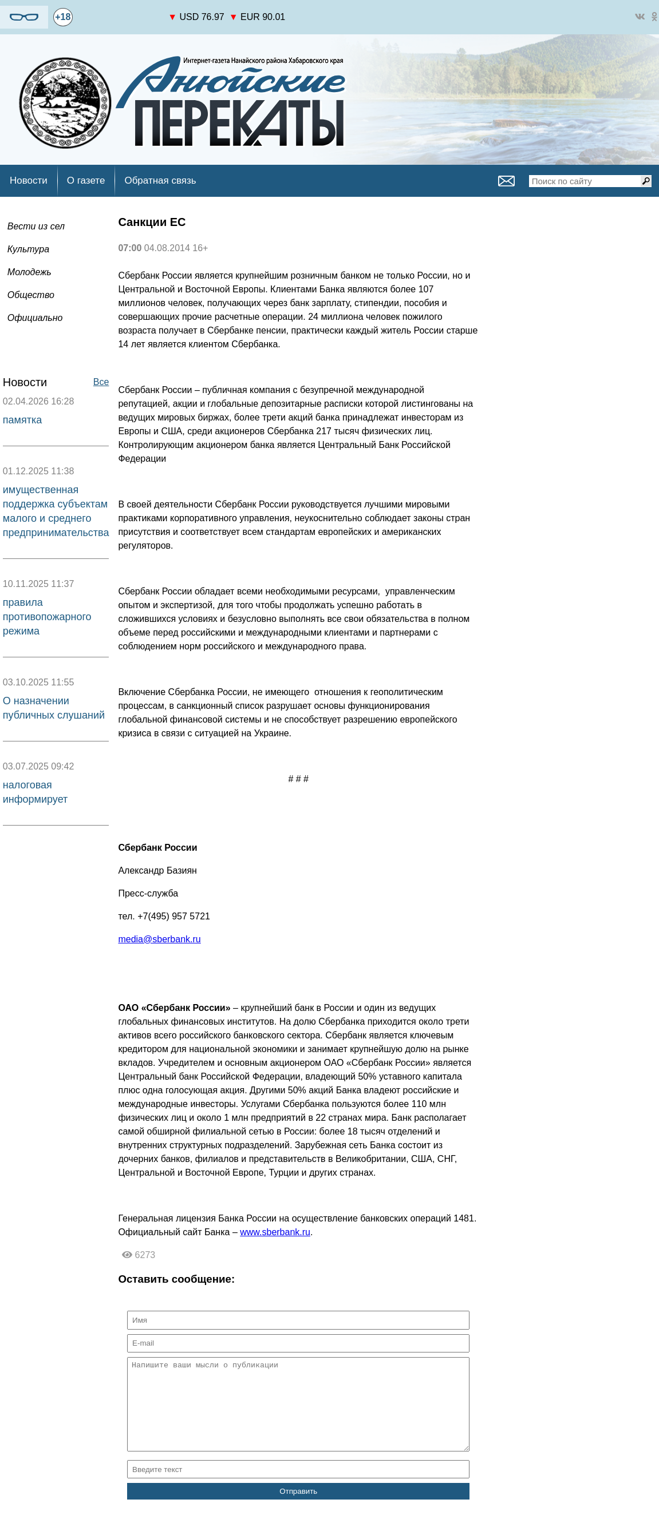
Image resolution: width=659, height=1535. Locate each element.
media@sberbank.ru (159, 939)
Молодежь (29, 272)
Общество (30, 295)
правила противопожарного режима (47, 617)
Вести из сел (36, 226)
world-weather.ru (120, 22)
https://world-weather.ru (120, 12)
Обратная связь (160, 180)
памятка (22, 420)
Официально (35, 318)
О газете (86, 180)
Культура (28, 249)
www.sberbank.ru (275, 1232)
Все (101, 382)
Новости (29, 180)
